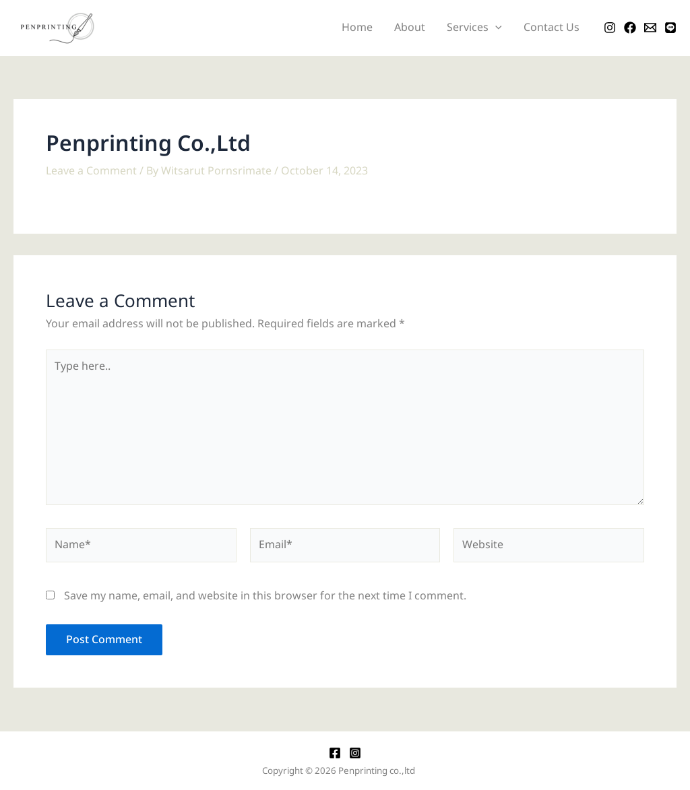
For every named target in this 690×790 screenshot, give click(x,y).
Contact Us (551, 28)
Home (357, 28)
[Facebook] (630, 28)
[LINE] (670, 28)
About (409, 28)
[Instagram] (610, 28)
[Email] (650, 28)
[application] (495, 28)
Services (474, 28)
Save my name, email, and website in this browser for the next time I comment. (265, 596)
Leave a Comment (91, 171)
